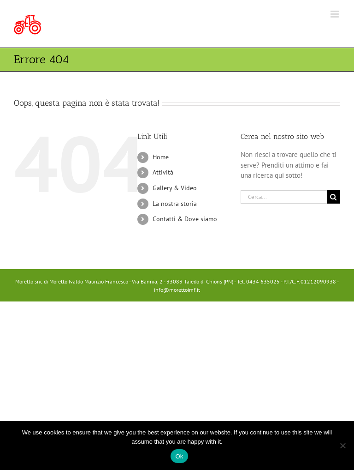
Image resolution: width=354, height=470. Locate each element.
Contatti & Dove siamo (185, 219)
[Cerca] (333, 197)
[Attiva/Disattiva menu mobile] (335, 14)
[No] (342, 445)
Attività (163, 172)
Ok (179, 456)
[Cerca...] (284, 197)
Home (161, 157)
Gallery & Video (175, 188)
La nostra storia (175, 203)
